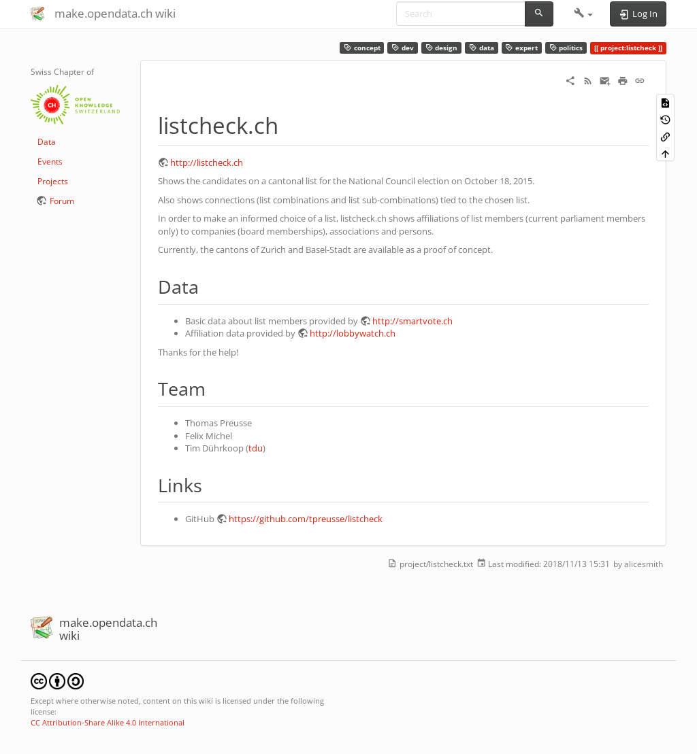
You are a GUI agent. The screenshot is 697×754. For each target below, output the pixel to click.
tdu (255, 448)
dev (402, 48)
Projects (52, 181)
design (441, 48)
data (481, 48)
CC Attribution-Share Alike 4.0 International (107, 722)
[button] (584, 13)
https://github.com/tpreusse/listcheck (306, 519)
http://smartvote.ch (412, 321)
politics (566, 48)
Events (50, 161)
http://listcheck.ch (206, 162)
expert (521, 48)
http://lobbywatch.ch (352, 333)
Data (46, 142)
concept (362, 48)
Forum (62, 201)
